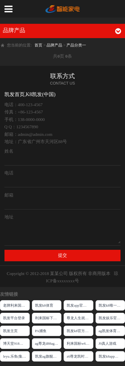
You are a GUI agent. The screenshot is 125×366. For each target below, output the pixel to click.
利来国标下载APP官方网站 (48, 318)
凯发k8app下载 (110, 356)
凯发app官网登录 (80, 305)
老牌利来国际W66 (16, 305)
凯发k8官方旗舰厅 (80, 331)
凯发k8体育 (44, 305)
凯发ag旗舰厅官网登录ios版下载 (48, 356)
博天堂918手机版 (16, 343)
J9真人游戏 (108, 343)
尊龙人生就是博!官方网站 (80, 318)
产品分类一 (76, 45)
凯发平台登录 (14, 318)
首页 (38, 45)
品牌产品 (55, 45)
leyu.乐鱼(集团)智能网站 (16, 356)
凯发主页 (10, 331)
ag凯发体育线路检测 (112, 331)
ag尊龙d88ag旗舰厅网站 (48, 343)
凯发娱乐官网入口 (112, 318)
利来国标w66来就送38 (80, 343)
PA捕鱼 (41, 331)
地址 (8, 217)
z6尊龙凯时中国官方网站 (80, 356)
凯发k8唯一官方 (111, 305)
